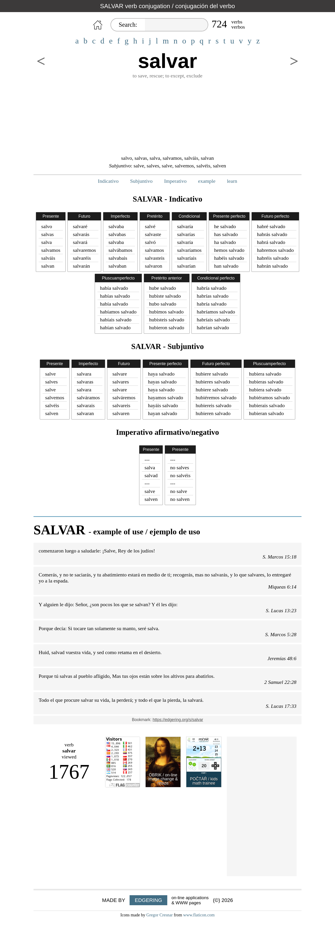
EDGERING (148, 900)
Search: (128, 24)
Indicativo (108, 181)
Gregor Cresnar (159, 915)
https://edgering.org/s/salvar (178, 719)
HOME (97, 25)
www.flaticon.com (198, 915)
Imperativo (175, 181)
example (206, 181)
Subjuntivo (141, 181)
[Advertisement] (168, 116)
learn (232, 181)
